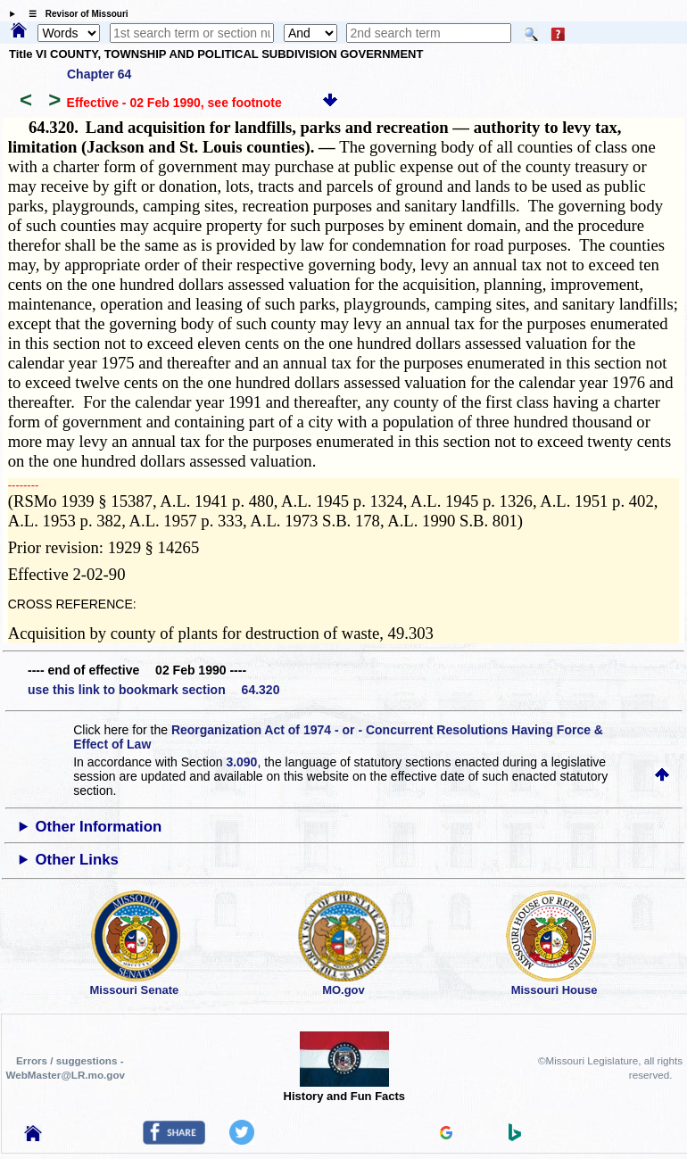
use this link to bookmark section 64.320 (153, 690)
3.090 (241, 762)
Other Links (77, 859)
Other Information (99, 826)
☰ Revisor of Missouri (74, 14)
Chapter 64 (99, 74)
